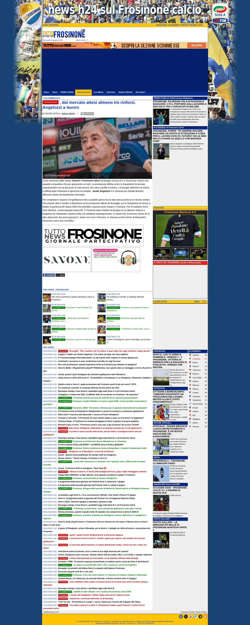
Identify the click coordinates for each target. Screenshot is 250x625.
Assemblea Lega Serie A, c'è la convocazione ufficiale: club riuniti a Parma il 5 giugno (97, 495)
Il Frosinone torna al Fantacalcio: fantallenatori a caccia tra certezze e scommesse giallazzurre (101, 411)
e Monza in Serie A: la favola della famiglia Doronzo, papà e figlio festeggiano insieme (102, 472)
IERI (204, 302)
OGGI (196, 302)
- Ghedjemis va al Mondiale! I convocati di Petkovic (86, 451)
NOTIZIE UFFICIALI (162, 423)
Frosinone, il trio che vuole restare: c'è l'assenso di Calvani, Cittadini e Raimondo (102, 575)
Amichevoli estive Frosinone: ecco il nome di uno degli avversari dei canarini (93, 551)
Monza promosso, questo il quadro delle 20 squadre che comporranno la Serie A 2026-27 (98, 512)
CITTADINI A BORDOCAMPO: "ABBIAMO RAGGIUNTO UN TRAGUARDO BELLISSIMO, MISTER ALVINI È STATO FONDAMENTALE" (169, 396)
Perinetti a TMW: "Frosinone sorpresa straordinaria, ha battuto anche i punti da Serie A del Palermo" (103, 561)
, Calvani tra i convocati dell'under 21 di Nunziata (85, 598)
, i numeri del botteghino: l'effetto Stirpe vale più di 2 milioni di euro (94, 595)
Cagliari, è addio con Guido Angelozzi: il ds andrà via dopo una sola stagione (93, 354)
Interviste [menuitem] (111, 92)
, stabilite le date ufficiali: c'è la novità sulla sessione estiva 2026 (94, 592)
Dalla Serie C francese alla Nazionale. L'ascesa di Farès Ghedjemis (88, 414)
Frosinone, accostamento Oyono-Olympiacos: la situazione (92, 441)
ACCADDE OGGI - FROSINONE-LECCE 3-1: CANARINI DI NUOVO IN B (170, 490)
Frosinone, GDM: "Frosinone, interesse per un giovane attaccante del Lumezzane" (102, 408)
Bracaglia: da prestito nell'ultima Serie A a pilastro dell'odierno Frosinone (91, 568)
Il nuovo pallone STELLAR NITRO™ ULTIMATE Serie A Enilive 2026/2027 (91, 445)
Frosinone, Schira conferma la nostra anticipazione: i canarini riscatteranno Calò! (102, 448)
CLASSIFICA (195, 351)
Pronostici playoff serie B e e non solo (75, 572)
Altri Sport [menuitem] (140, 92)
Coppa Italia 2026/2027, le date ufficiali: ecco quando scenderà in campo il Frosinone (96, 475)
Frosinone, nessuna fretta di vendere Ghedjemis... (88, 478)
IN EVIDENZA (160, 127)
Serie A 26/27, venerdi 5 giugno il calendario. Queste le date (85, 502)
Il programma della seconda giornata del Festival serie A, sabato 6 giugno (91, 485)
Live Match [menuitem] (98, 92)
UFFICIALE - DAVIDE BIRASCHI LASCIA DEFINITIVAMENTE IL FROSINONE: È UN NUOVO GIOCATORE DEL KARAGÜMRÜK (170, 431)
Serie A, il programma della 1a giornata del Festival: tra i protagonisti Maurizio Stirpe (96, 498)
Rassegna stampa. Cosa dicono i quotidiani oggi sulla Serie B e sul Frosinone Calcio (96, 438)
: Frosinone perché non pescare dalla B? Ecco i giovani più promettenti (97, 398)
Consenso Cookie (187, 612)
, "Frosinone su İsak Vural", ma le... (129, 329)
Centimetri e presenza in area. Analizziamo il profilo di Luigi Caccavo (89, 361)
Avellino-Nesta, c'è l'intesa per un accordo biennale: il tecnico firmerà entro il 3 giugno (97, 578)
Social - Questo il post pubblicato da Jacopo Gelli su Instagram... (87, 455)
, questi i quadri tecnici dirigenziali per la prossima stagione (90, 535)
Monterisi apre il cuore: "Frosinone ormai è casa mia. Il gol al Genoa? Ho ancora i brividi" (98, 425)
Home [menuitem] (46, 92)
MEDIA (157, 457)
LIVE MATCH (159, 351)
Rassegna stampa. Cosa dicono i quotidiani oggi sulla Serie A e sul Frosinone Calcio (96, 391)
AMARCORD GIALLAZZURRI (167, 484)
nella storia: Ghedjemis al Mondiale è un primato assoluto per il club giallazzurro (100, 428)
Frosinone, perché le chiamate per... (74, 339)
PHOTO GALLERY (162, 519)
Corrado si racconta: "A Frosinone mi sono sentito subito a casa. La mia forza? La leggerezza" (101, 418)
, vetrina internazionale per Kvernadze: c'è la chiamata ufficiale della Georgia (98, 558)
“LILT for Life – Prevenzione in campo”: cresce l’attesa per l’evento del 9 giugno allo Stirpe (99, 602)
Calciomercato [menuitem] (83, 92)
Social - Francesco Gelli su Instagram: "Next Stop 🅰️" (82, 468)
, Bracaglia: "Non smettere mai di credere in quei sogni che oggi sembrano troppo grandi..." (105, 351)
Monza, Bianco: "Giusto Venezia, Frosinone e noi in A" (83, 458)
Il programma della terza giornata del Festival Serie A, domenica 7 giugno (91, 482)
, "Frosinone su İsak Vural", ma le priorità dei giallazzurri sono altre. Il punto (100, 508)
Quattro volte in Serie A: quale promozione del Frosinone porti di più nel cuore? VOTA (97, 384)
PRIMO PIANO (160, 98)
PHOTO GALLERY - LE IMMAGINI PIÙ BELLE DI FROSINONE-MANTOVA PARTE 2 (170, 526)
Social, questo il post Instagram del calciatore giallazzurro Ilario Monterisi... (92, 374)
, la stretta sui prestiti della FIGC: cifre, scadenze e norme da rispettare (97, 565)
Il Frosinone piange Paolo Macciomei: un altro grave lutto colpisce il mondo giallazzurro (98, 358)
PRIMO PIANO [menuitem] (67, 92)
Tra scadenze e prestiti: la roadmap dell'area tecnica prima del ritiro (88, 388)
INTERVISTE (159, 388)
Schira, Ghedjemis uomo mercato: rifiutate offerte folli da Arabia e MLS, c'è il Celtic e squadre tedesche (105, 555)
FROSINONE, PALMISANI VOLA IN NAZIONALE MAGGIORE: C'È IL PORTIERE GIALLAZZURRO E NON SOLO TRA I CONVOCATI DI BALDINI (180, 104)
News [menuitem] (54, 92)
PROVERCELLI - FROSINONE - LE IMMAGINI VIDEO (169, 462)
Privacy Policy (201, 612)
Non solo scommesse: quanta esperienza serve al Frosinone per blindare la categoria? (97, 364)
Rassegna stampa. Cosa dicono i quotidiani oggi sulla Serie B (86, 588)
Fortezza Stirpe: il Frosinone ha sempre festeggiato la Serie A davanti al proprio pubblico (98, 421)
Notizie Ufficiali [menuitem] (125, 92)
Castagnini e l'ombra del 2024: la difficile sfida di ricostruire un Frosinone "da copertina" (98, 394)
